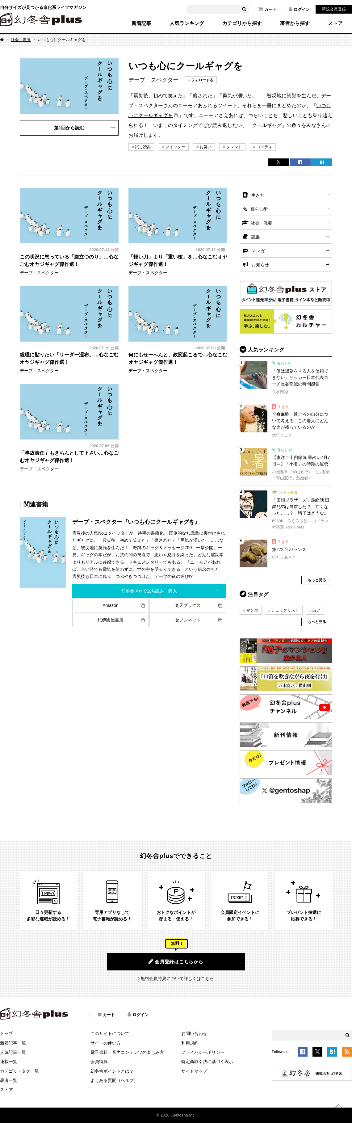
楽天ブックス (188, 605)
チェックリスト (285, 610)
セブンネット (188, 619)
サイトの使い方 (105, 1043)
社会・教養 (21, 39)
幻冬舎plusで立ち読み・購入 (149, 590)
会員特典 (99, 1061)
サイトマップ (194, 1071)
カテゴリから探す (242, 23)
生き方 (257, 195)
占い (316, 610)
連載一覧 (8, 1061)
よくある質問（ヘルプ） (114, 1080)
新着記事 (141, 23)
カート (267, 9)
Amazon (110, 605)
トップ (6, 1033)
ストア (335, 23)
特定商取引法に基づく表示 (207, 1061)
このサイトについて (109, 1033)
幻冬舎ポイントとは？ (112, 1071)
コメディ (264, 147)
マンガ (258, 250)
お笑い (205, 147)
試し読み (143, 147)
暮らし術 (259, 209)
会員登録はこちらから (176, 961)
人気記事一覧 (13, 1052)
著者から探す (295, 23)
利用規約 (190, 1043)
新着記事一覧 (13, 1043)
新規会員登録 (334, 9)
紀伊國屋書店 (111, 619)
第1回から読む (69, 127)
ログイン (299, 9)
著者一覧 (8, 1080)
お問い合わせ (194, 1033)
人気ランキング (187, 23)
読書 (255, 236)
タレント (234, 147)
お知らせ (260, 264)
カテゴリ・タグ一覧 (19, 1071)
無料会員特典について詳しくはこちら (177, 978)
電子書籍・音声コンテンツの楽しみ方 (127, 1052)
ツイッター (175, 147)
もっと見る (317, 580)
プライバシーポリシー (202, 1052)
